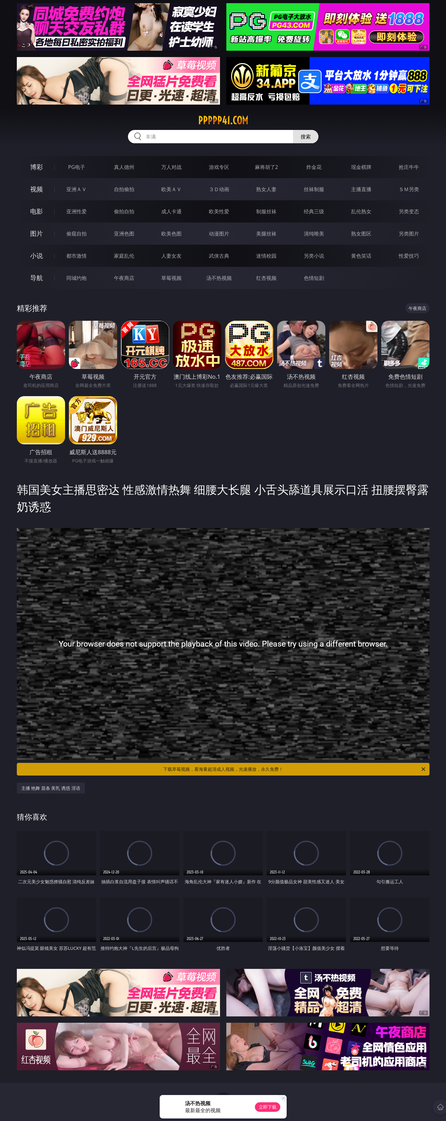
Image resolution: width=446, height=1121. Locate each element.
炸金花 (314, 167)
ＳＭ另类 (409, 189)
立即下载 (267, 1107)
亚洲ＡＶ (76, 189)
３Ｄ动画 (219, 189)
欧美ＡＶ (171, 189)
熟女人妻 (266, 189)
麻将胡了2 (266, 167)
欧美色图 (171, 233)
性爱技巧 (409, 255)
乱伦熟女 (361, 211)
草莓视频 (171, 277)
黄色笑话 (361, 255)
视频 (36, 189)
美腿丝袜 (266, 233)
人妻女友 (171, 255)
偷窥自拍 (76, 233)
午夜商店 (124, 277)
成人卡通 (171, 211)
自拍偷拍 (124, 189)
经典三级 (314, 211)
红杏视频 (266, 277)
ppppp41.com (223, 120)
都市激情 (76, 255)
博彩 (36, 167)
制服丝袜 (266, 211)
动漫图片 (219, 233)
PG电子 (76, 167)
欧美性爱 (219, 211)
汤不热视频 (219, 277)
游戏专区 (219, 167)
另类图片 (409, 233)
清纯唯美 (314, 233)
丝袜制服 (314, 189)
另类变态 (409, 211)
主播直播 (361, 189)
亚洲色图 (124, 233)
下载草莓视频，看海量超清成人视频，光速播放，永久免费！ (294, 769)
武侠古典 (219, 255)
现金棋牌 (361, 167)
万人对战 (171, 167)
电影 (36, 211)
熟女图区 (361, 233)
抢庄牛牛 (409, 167)
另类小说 (314, 255)
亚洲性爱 (76, 211)
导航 (36, 278)
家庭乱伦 (124, 255)
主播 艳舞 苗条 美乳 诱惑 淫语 (50, 788)
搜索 (306, 136)
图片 (36, 233)
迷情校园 (266, 255)
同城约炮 (76, 277)
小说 (36, 255)
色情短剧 (314, 277)
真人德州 (124, 167)
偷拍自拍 (124, 211)
